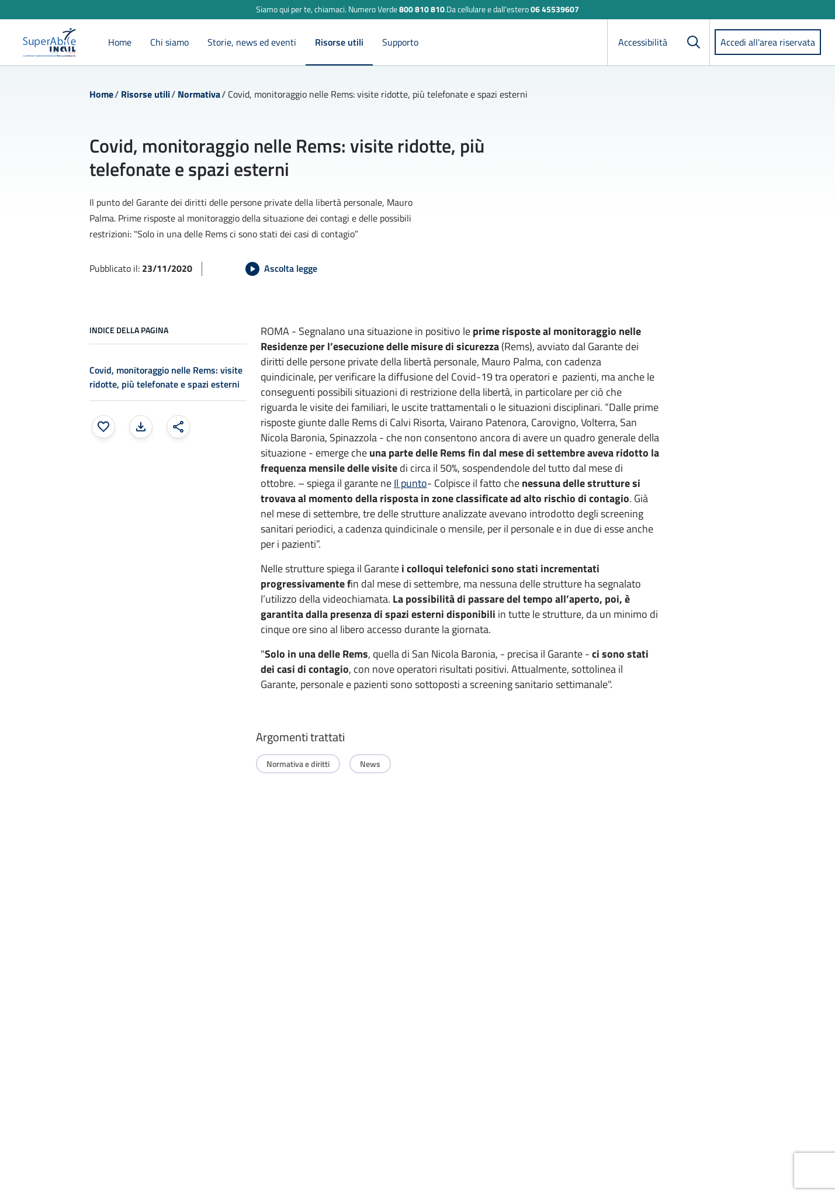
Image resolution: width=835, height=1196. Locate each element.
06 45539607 (555, 9)
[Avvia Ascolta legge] (281, 269)
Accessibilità (642, 42)
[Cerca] (693, 42)
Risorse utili (339, 42)
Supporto (400, 42)
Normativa (199, 94)
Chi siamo (169, 42)
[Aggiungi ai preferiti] (103, 426)
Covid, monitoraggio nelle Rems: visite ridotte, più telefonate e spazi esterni (165, 377)
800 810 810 (422, 9)
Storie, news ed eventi (251, 42)
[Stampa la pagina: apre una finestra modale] (141, 426)
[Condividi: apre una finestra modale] (178, 426)
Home (119, 42)
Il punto (410, 483)
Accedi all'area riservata (767, 42)
